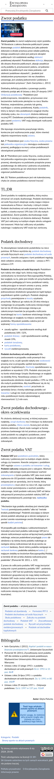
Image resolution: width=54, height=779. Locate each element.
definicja (39, 60)
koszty (30, 298)
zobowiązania (7, 475)
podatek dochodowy (41, 251)
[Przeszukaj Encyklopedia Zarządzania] (27, 10)
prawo (44, 537)
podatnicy (16, 120)
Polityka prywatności (11, 769)
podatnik (43, 107)
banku (41, 550)
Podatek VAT (26, 620)
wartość (27, 386)
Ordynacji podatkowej (11, 94)
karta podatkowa (12, 345)
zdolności (38, 57)
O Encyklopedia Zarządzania (36, 769)
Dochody (30, 367)
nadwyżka (42, 497)
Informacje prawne (10, 772)
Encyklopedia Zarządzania (19, 4)
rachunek (5, 547)
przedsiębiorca (8, 485)
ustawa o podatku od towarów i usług (31, 465)
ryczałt (7, 348)
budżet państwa (15, 522)
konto (19, 314)
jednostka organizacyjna (15, 144)
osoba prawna (45, 141)
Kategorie (5, 737)
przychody (6, 298)
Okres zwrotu (23, 425)
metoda (5, 509)
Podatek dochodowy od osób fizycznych (24, 614)
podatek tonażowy (13, 342)
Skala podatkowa (13, 617)
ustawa (31, 135)
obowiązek (25, 114)
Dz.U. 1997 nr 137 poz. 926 (29, 688)
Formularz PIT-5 (40, 611)
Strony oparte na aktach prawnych (18, 740)
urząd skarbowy (17, 421)
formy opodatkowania (20, 324)
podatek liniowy (11, 336)
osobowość (45, 360)
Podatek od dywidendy (16, 611)
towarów (5, 393)
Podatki (15, 737)
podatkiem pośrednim (28, 456)
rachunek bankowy (9, 550)
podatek (16, 47)
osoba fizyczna (31, 141)
